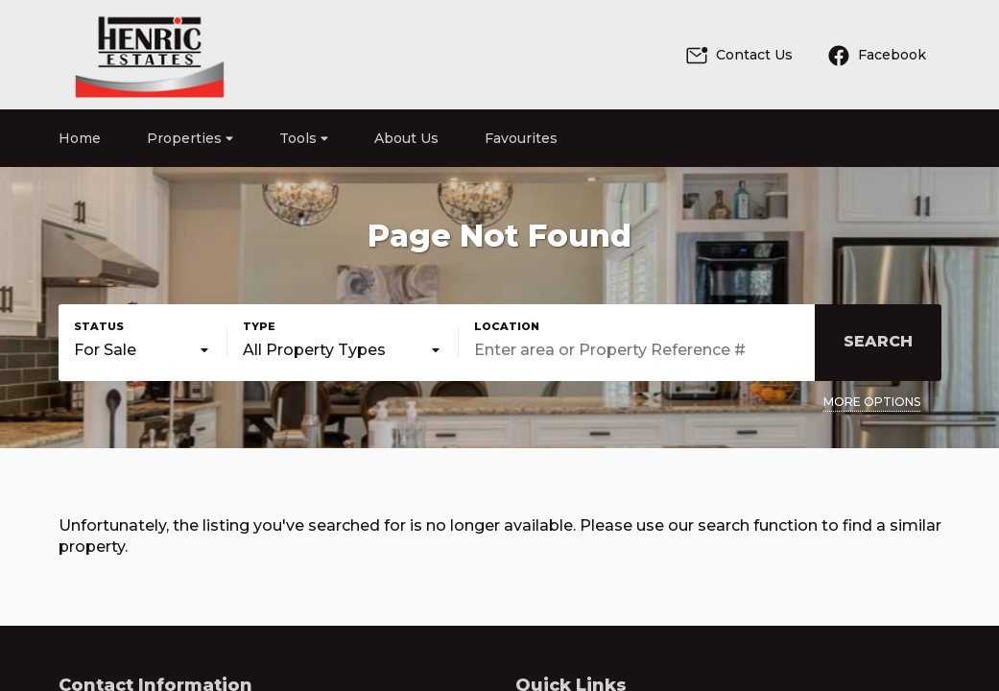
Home (80, 138)
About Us (406, 138)
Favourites (521, 138)
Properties (190, 138)
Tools (303, 138)
